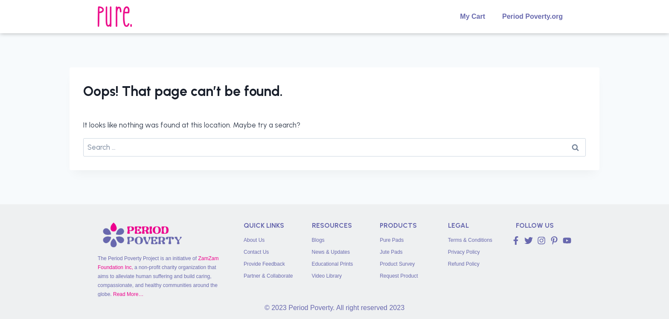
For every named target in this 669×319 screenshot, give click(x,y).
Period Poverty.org (532, 16)
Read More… (128, 294)
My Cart (472, 16)
